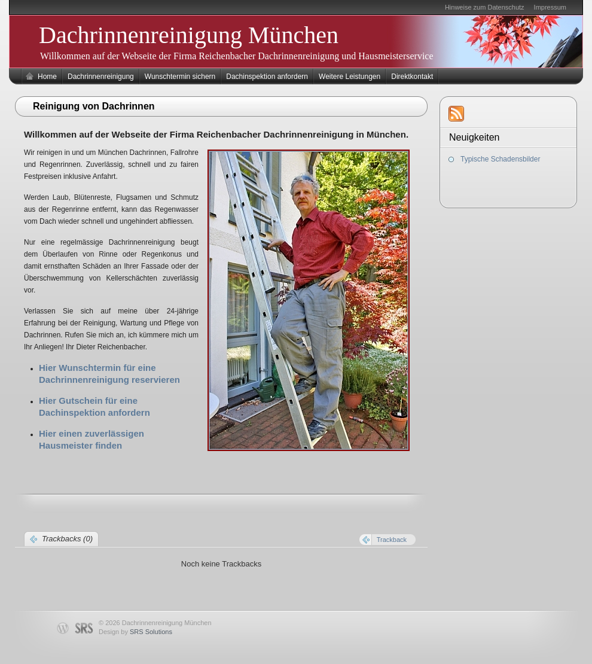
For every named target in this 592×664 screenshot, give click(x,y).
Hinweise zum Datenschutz (484, 7)
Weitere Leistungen (349, 76)
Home (47, 76)
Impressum (550, 7)
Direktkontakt (412, 76)
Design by (135, 631)
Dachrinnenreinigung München (188, 35)
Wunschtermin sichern (180, 76)
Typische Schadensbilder (500, 159)
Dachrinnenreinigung (101, 76)
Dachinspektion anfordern (267, 76)
